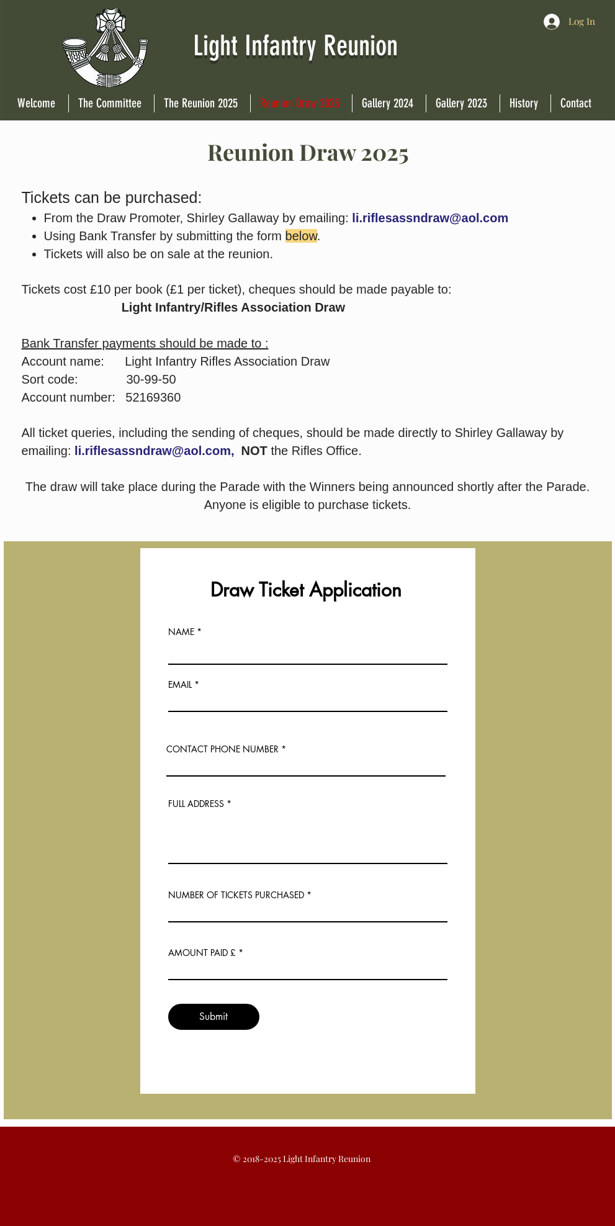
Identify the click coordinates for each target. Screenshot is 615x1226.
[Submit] (213, 1017)
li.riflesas (379, 218)
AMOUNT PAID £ (202, 953)
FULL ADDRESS (196, 804)
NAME (181, 632)
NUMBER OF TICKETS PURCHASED (236, 895)
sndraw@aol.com (457, 218)
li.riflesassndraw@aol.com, (154, 450)
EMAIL (180, 684)
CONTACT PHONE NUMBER (222, 749)
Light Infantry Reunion (299, 45)
